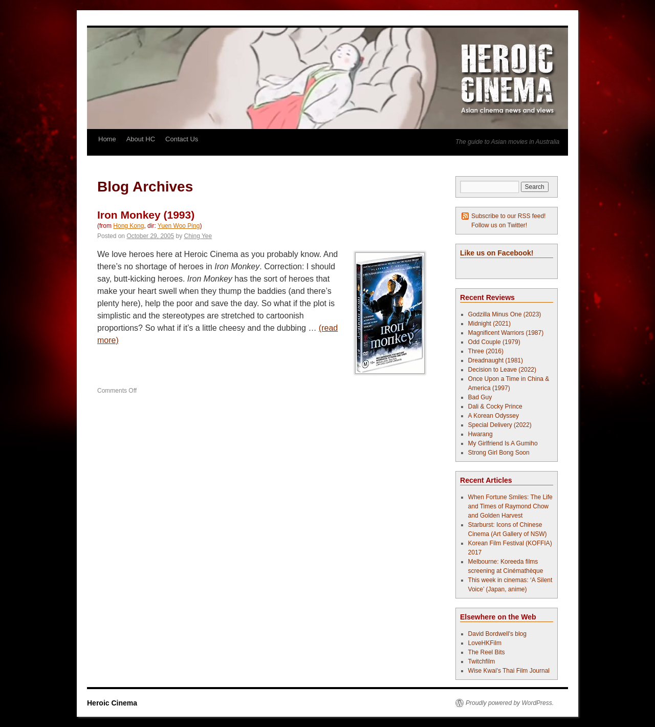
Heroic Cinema (112, 703)
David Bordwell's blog (497, 633)
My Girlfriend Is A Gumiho (503, 443)
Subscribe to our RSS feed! (508, 216)
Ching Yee (198, 236)
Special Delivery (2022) (500, 425)
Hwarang (480, 434)
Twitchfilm (481, 661)
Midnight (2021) (489, 323)
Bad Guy (480, 397)
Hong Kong (128, 225)
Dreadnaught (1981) (495, 360)
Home (107, 139)
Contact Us (181, 139)
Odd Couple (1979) (494, 342)
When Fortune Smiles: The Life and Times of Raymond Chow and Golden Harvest (510, 506)
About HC (140, 139)
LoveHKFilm (484, 643)
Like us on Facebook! (496, 253)
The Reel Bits (486, 652)
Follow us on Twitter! (499, 225)
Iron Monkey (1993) (145, 215)
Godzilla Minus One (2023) (504, 314)
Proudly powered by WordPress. (510, 703)
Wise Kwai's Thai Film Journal (509, 670)
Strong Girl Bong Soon (499, 452)
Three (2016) (486, 351)
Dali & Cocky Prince (495, 406)
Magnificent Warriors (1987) (506, 332)
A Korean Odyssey (493, 415)
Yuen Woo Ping (179, 225)
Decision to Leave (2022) (502, 369)
